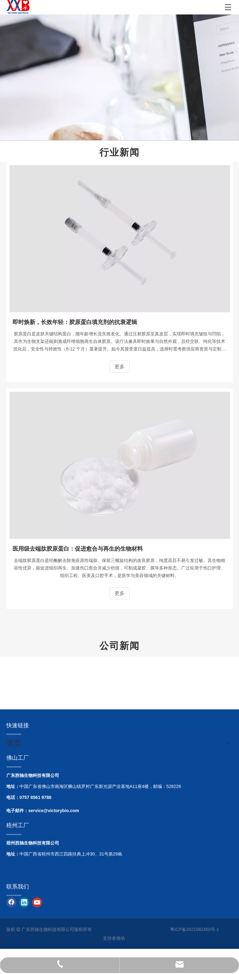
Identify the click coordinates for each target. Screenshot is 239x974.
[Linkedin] (24, 902)
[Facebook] (11, 902)
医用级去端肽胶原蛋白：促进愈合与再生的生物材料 (78, 549)
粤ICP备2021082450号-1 (194, 929)
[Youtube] (37, 902)
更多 (119, 366)
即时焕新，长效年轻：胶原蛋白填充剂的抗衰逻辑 (75, 322)
